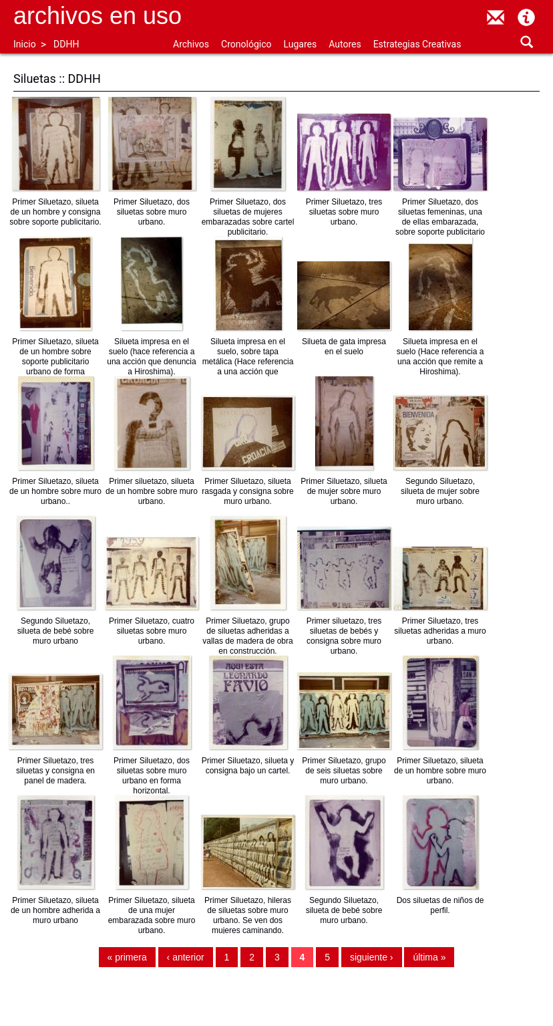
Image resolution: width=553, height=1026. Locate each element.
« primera (127, 957)
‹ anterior (185, 957)
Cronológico (246, 44)
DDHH (66, 44)
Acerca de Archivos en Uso (526, 17)
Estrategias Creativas (417, 44)
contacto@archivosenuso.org (495, 17)
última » (429, 957)
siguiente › (371, 957)
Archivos (191, 44)
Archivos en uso (97, 15)
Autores (345, 44)
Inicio (24, 44)
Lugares (300, 44)
